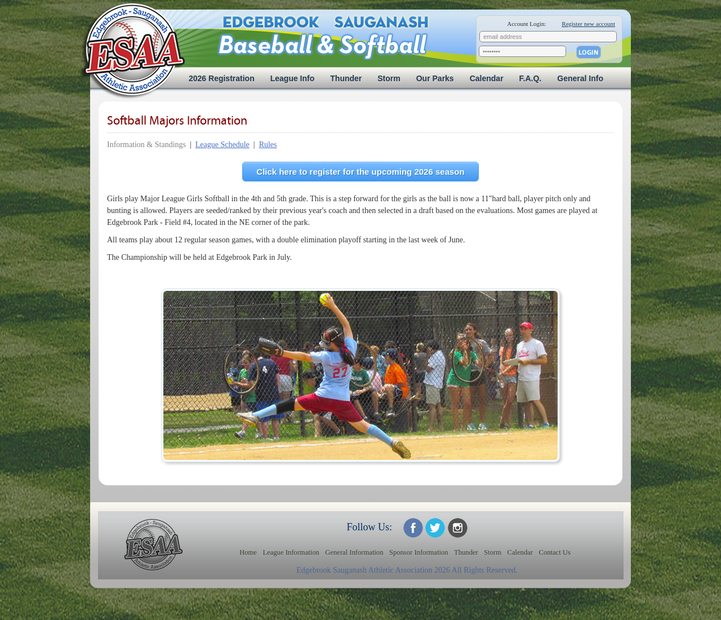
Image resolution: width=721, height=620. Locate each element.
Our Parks (435, 78)
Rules (268, 144)
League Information (290, 552)
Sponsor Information (418, 552)
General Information (354, 552)
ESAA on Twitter (435, 528)
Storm (388, 78)
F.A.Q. (530, 78)
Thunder (346, 78)
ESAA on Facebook (413, 528)
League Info (292, 78)
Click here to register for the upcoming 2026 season (360, 171)
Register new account (588, 23)
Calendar (487, 78)
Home (248, 552)
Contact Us (555, 552)
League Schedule (222, 144)
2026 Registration (222, 78)
